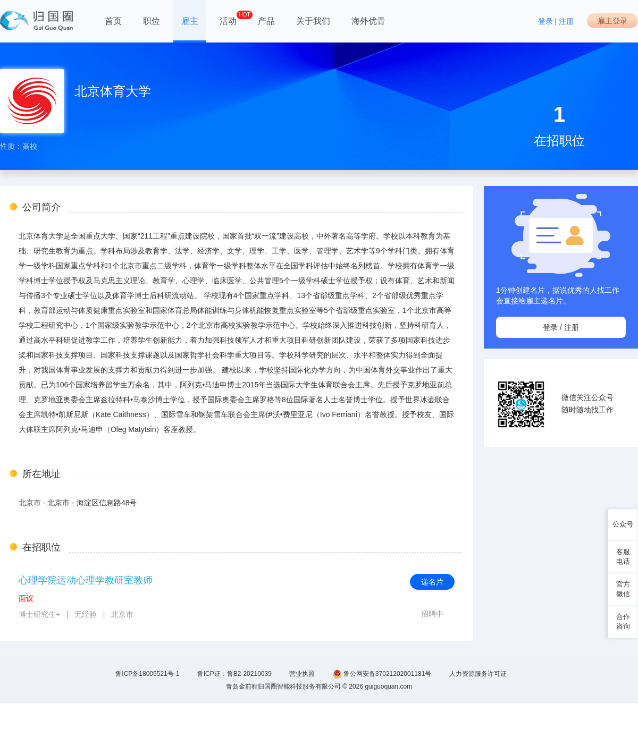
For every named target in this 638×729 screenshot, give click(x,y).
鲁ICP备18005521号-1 (147, 673)
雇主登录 (612, 20)
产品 (266, 21)
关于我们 (313, 21)
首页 (113, 21)
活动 (228, 18)
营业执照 (302, 673)
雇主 (189, 21)
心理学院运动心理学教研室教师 (86, 580)
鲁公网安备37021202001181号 (382, 674)
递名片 (432, 582)
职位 (151, 21)
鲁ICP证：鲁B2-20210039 (234, 673)
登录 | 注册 (556, 21)
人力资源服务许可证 (478, 673)
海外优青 (368, 21)
